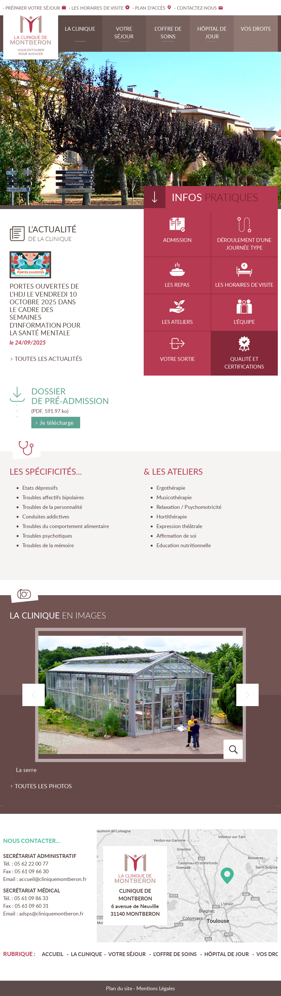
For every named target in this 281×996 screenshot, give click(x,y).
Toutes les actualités (48, 359)
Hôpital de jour (211, 32)
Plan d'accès (187, 885)
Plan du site (119, 988)
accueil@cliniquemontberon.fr (53, 879)
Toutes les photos (43, 786)
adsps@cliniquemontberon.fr (51, 913)
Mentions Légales (155, 988)
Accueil (53, 954)
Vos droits (256, 28)
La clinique (80, 28)
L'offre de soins (168, 32)
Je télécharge (57, 423)
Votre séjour (123, 32)
